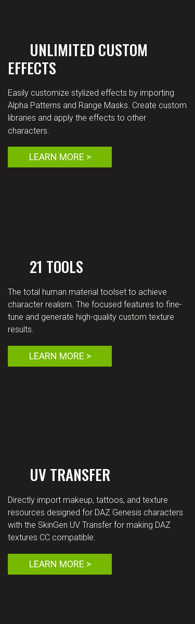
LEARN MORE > (60, 156)
